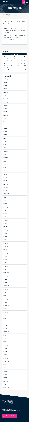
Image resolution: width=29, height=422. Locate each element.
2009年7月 (6, 368)
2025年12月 (6, 92)
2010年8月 (6, 341)
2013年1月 (6, 302)
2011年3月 (6, 328)
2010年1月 (6, 358)
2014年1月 (6, 282)
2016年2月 (6, 240)
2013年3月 (6, 295)
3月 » (25, 70)
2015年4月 (6, 259)
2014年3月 (6, 279)
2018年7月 (6, 217)
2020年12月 (6, 194)
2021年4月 (6, 187)
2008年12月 (6, 387)
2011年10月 (6, 322)
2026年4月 (6, 79)
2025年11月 (6, 95)
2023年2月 (6, 154)
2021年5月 (6, 184)
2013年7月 (6, 292)
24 (11, 65)
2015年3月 (6, 263)
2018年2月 (6, 220)
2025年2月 (6, 121)
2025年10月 (6, 98)
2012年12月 (6, 305)
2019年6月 (6, 207)
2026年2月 (6, 85)
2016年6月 (6, 236)
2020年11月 (6, 197)
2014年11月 (6, 269)
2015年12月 (6, 243)
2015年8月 (6, 249)
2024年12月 (6, 125)
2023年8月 (6, 144)
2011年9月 (6, 325)
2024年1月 (6, 135)
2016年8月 (6, 233)
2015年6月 (6, 253)
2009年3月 (6, 378)
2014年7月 (6, 276)
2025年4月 (6, 115)
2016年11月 (6, 227)
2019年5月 (6, 210)
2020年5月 (6, 203)
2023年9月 (6, 141)
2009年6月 (6, 371)
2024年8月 (6, 128)
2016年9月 (6, 230)
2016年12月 (6, 223)
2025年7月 (6, 108)
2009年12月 (6, 361)
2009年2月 (6, 381)
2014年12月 (6, 266)
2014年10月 (6, 272)
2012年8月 (6, 309)
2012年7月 (6, 312)
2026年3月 (6, 82)
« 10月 (7, 70)
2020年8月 (6, 200)
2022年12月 (6, 158)
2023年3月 (6, 151)
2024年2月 (6, 131)
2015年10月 (6, 246)
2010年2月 (6, 355)
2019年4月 (6, 213)
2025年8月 (6, 105)
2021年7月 (6, 181)
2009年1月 (6, 384)
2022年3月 (6, 167)
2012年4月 (6, 318)
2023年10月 (6, 138)
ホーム (3, 14)
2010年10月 (6, 335)
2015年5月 (6, 256)
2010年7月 (6, 345)
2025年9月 (6, 102)
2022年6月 (6, 164)
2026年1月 (6, 89)
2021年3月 (6, 190)
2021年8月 (6, 177)
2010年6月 (6, 348)
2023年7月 (6, 148)
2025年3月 (6, 118)
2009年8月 (6, 364)
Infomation (8, 14)
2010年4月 (6, 351)
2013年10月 (6, 286)
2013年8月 (6, 289)
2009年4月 (6, 374)
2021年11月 (6, 174)
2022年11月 (6, 161)
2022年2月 (6, 171)
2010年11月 (6, 332)
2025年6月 (6, 112)
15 (4, 63)
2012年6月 (6, 315)
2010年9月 (6, 338)
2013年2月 (6, 299)
